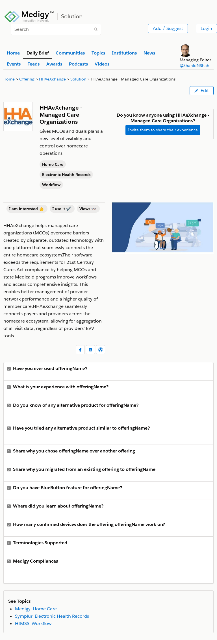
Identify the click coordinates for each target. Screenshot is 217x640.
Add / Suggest (168, 28)
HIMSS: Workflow (33, 623)
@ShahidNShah (194, 65)
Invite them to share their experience (163, 129)
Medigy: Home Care (36, 609)
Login (206, 28)
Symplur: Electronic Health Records (52, 616)
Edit (201, 90)
